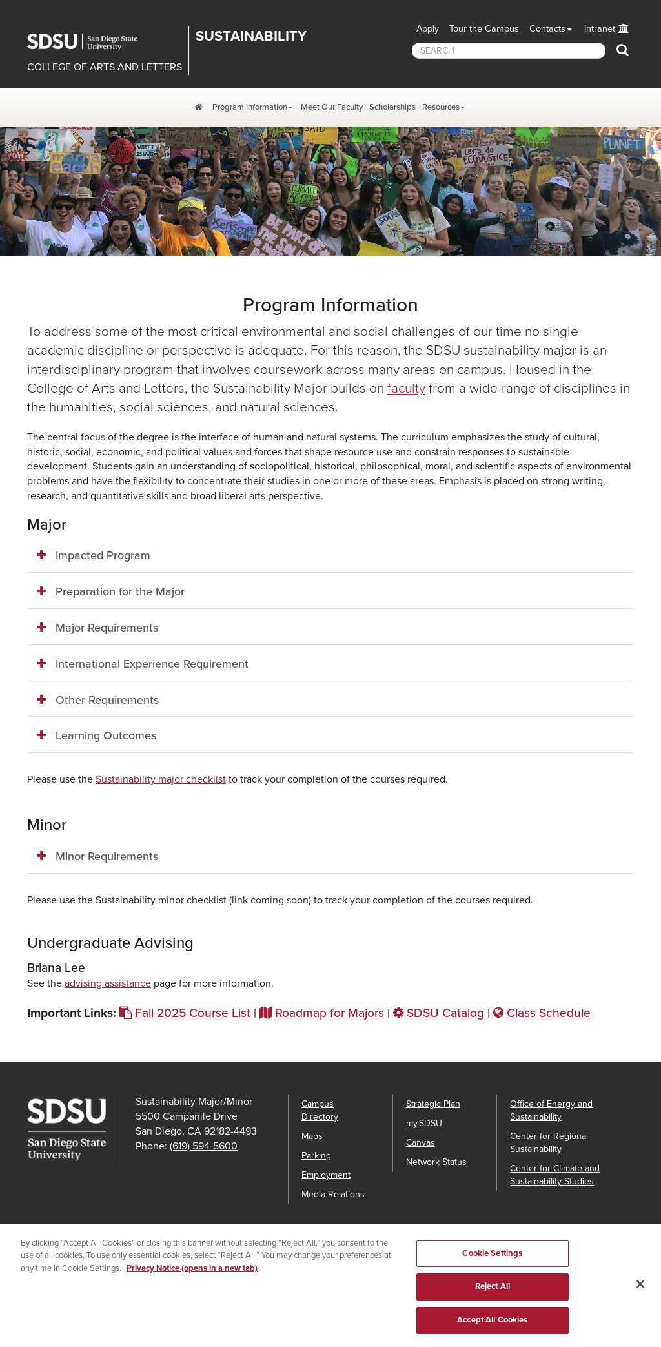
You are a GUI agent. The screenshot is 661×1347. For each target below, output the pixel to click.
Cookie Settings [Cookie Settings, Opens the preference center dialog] (492, 1262)
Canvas (420, 1142)
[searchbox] (508, 51)
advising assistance (108, 983)
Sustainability (251, 36)
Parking (316, 1155)
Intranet (599, 28)
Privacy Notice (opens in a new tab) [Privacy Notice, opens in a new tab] (192, 1277)
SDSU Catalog (445, 1012)
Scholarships (392, 107)
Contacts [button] (547, 28)
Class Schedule (549, 1012)
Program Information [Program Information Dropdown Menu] (249, 107)
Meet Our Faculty (332, 107)
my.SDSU (424, 1123)
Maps (312, 1136)
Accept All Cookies (492, 1329)
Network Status (436, 1162)
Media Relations (333, 1194)
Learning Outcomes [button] (106, 735)
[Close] (640, 1293)
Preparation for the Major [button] (120, 591)
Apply (427, 28)
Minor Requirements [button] (107, 856)
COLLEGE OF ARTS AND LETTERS (104, 67)
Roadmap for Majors (329, 1012)
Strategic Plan (433, 1103)
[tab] (330, 556)
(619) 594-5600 (204, 1146)
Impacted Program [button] (103, 555)
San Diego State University (91, 42)
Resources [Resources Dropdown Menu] (441, 107)
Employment (326, 1174)
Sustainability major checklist (161, 779)
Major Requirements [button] (107, 628)
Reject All (492, 1296)
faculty (406, 388)
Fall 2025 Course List (192, 1012)
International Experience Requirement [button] (152, 664)
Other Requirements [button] (107, 700)
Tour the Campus (484, 28)
